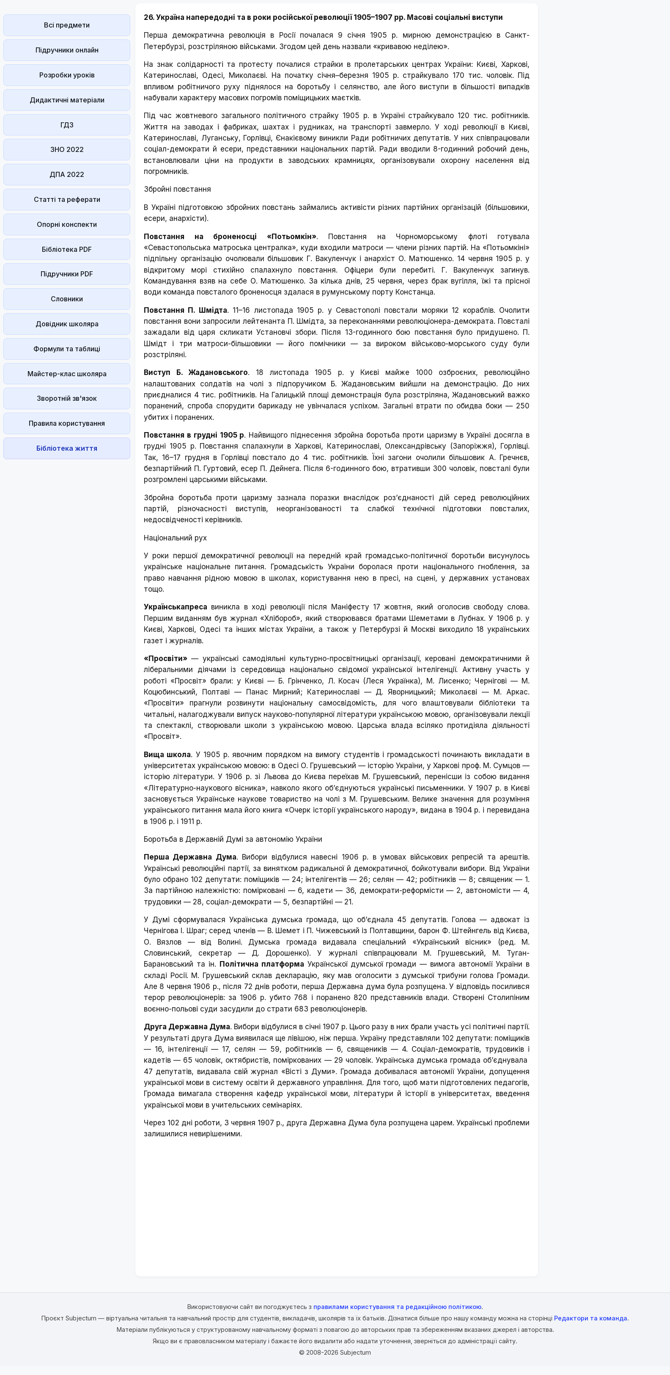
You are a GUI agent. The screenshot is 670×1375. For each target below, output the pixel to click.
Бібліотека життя (66, 448)
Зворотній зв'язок (67, 398)
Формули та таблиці (66, 348)
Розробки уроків (67, 75)
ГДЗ (67, 125)
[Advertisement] (66, 589)
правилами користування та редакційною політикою (397, 1306)
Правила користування (67, 423)
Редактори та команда (590, 1318)
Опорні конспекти (67, 224)
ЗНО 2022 (67, 149)
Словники (67, 299)
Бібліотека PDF (67, 249)
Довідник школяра (67, 324)
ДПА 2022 (66, 174)
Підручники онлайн (67, 50)
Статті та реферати (67, 199)
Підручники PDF (67, 274)
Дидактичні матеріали (67, 100)
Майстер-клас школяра (67, 373)
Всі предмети (67, 25)
